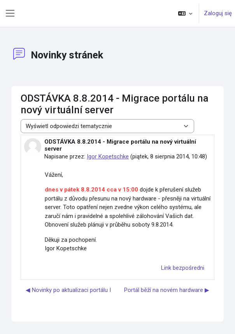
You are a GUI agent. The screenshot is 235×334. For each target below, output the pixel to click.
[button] (185, 13)
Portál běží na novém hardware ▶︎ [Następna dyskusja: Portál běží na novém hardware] (166, 290)
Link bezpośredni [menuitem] (182, 267)
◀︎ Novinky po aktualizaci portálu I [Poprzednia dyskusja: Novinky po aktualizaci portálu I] (68, 290)
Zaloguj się (218, 13)
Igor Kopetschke (108, 156)
